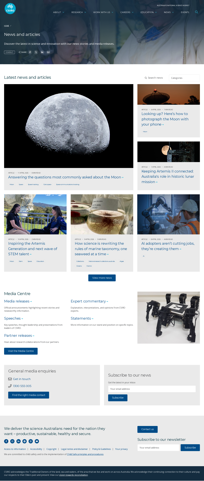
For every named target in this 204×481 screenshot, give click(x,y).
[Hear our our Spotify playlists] (24, 441)
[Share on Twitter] (36, 52)
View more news (102, 278)
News (169, 13)
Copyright (51, 449)
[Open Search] (196, 12)
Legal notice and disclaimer (74, 449)
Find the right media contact (28, 395)
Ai (143, 256)
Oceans (79, 266)
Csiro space (47, 184)
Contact (9, 52)
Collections (80, 261)
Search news (154, 77)
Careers (127, 13)
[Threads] (31, 441)
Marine (89, 266)
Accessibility (36, 449)
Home (6, 25)
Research (78, 13)
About (58, 13)
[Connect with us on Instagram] (12, 441)
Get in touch (22, 379)
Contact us (147, 429)
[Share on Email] (48, 52)
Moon (12, 184)
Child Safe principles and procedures (85, 454)
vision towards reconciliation (73, 475)
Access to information (15, 449)
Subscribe (117, 397)
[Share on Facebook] (30, 52)
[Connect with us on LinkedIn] (18, 441)
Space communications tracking (67, 184)
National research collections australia (102, 261)
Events (185, 13)
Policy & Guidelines (101, 449)
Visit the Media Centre (21, 351)
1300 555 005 (22, 386)
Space (21, 184)
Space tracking (33, 184)
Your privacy (121, 449)
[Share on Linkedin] (42, 52)
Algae (122, 261)
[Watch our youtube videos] (37, 441)
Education (149, 13)
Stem (21, 261)
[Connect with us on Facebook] (6, 441)
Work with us (103, 13)
